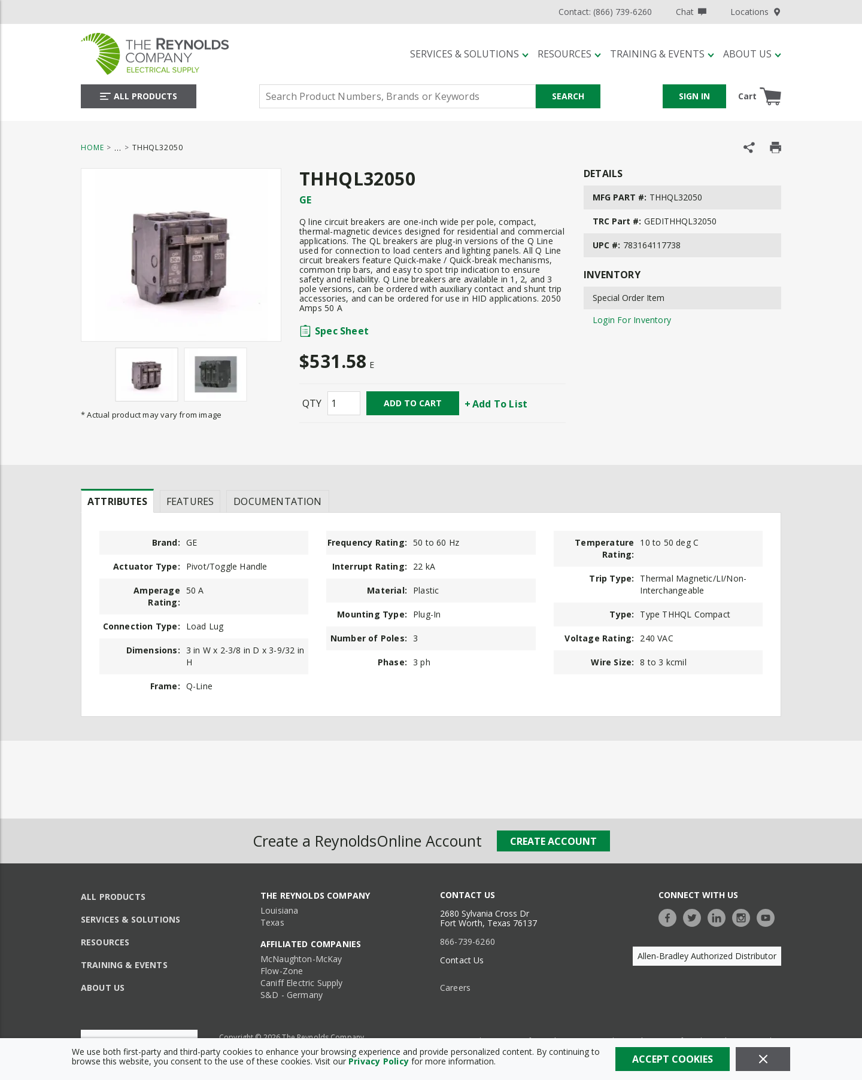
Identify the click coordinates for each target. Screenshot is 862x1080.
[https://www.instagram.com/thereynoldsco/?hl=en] (744, 916)
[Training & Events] (662, 54)
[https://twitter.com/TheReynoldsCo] (695, 916)
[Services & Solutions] (469, 54)
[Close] (763, 1059)
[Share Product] (749, 147)
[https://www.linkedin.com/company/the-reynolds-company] (720, 916)
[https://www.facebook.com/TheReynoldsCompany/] (670, 916)
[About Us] (752, 54)
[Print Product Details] (775, 147)
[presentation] (117, 501)
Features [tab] (190, 501)
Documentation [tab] (277, 501)
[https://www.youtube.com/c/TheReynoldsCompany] (769, 916)
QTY (311, 403)
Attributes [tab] (117, 501)
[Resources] (569, 54)
